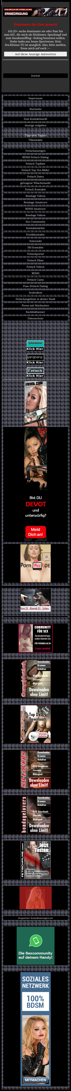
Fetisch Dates (35, 176)
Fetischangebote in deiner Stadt (35, 299)
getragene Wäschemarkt (35, 183)
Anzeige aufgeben (36, 125)
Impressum (36, 98)
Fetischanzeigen (36, 150)
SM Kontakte (35, 247)
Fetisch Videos (35, 266)
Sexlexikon (35, 292)
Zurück (35, 75)
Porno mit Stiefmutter (35, 305)
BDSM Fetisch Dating (35, 157)
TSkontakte (35, 140)
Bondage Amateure (35, 202)
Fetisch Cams (35, 279)
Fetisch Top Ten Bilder (35, 170)
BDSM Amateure (35, 208)
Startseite (35, 109)
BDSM (35, 273)
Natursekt (35, 241)
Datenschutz (35, 318)
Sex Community (35, 221)
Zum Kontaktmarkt (35, 119)
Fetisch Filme (35, 260)
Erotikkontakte (35, 234)
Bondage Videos (35, 196)
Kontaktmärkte (35, 228)
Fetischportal (35, 254)
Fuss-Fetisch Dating (35, 286)
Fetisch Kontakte (35, 189)
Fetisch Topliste (35, 163)
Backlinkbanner (35, 312)
